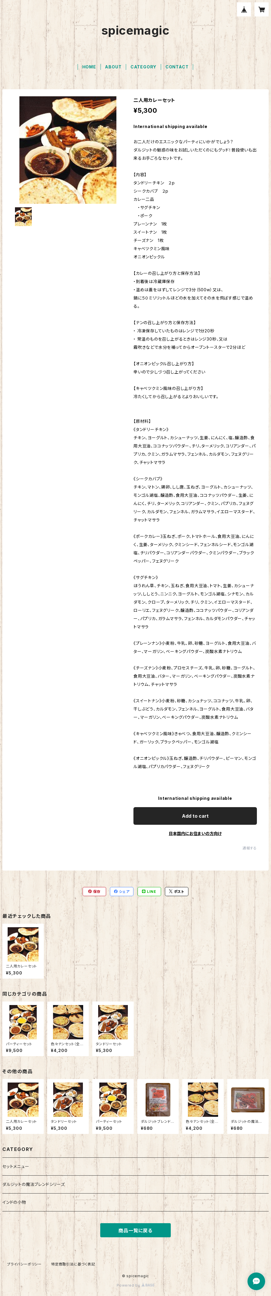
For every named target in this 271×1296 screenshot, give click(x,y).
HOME (89, 66)
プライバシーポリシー (24, 1264)
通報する (249, 848)
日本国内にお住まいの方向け (195, 833)
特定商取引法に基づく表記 (73, 1264)
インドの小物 (14, 1202)
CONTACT (177, 66)
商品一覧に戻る (135, 1230)
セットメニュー (15, 1166)
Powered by (135, 1285)
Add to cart (195, 816)
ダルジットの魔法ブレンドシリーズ (33, 1184)
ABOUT (113, 66)
